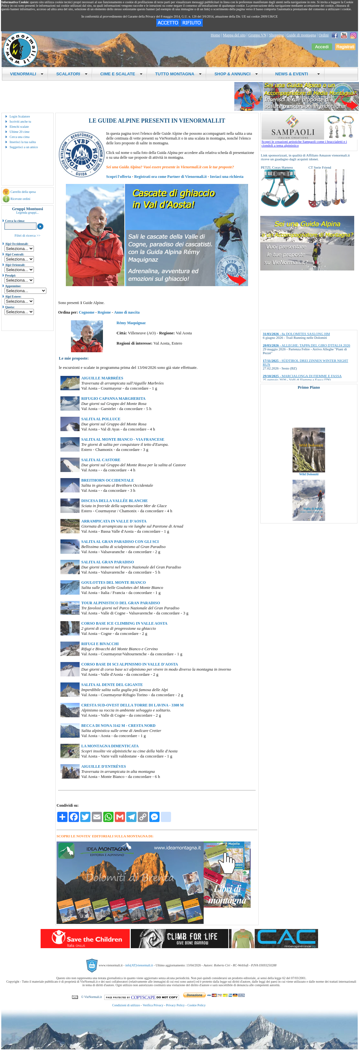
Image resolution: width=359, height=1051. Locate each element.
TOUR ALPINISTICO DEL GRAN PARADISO (120, 603)
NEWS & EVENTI (295, 74)
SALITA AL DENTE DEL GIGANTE (112, 684)
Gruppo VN (257, 35)
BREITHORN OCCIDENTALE (107, 480)
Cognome (87, 312)
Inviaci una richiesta (227, 176)
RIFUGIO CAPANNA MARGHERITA (113, 398)
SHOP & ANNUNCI (236, 74)
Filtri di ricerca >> (27, 235)
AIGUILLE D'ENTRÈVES (103, 766)
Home (215, 35)
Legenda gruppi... (27, 212)
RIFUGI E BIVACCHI (100, 644)
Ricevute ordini (20, 199)
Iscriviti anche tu (20, 121)
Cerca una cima (19, 137)
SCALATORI (72, 74)
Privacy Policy (175, 1005)
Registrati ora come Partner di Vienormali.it (170, 176)
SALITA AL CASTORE (100, 460)
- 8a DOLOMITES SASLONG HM (296, 334)
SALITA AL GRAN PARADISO (107, 562)
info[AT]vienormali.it (139, 965)
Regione (104, 312)
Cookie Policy (196, 1005)
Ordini (324, 35)
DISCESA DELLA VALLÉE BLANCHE (114, 501)
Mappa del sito (234, 35)
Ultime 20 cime (19, 131)
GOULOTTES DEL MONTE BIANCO (113, 582)
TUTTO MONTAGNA (178, 74)
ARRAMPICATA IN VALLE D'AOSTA (113, 521)
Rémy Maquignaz (131, 323)
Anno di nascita (127, 312)
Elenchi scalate (19, 126)
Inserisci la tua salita (23, 142)
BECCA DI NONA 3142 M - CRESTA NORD (118, 725)
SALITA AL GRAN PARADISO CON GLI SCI (120, 541)
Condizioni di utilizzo (126, 1005)
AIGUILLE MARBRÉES (102, 378)
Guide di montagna (301, 35)
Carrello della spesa (23, 192)
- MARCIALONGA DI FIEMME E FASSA (302, 376)
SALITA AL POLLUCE (100, 419)
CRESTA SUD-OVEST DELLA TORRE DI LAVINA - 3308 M (132, 705)
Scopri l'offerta (118, 176)
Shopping (276, 35)
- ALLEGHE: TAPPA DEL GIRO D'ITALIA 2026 (306, 345)
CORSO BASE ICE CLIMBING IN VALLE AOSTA (124, 623)
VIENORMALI (27, 74)
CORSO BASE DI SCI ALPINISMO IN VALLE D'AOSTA (129, 664)
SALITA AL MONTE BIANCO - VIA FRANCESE (122, 439)
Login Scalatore (20, 116)
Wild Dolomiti (309, 478)
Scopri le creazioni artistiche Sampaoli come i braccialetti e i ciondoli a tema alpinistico (309, 141)
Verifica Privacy (153, 1005)
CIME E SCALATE (121, 74)
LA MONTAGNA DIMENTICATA (109, 746)
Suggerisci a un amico (24, 147)
